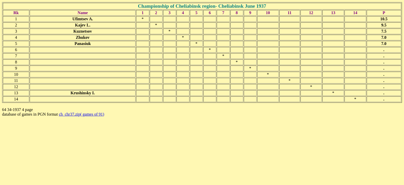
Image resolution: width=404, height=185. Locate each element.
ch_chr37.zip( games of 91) (81, 114)
